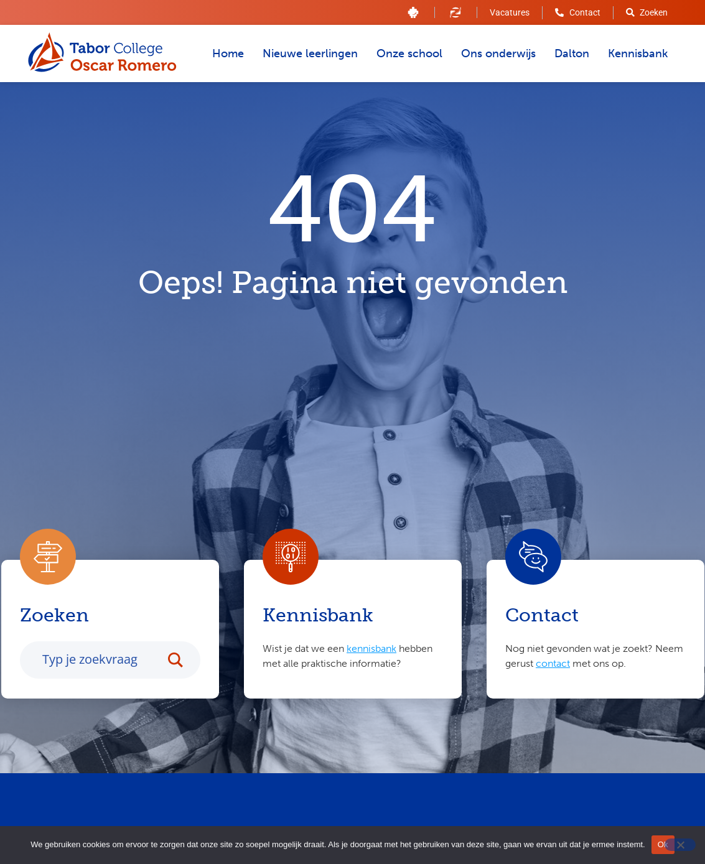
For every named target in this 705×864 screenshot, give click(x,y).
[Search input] (99, 660)
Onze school (409, 53)
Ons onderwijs (498, 53)
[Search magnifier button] (181, 661)
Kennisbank (638, 53)
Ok (663, 844)
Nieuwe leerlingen (310, 53)
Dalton (571, 53)
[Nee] (680, 844)
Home (228, 53)
